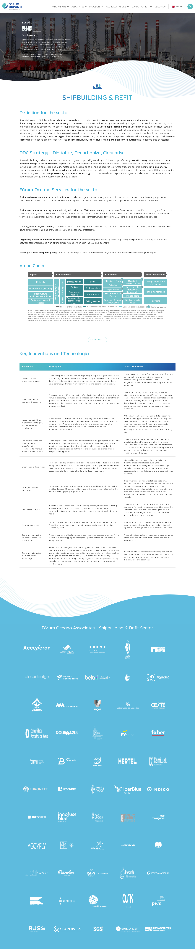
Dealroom (160, 6)
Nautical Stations (117, 6)
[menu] (177, 6)
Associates (79, 6)
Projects (96, 6)
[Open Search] (190, 6)
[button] (97, 339)
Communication (141, 6)
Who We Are (60, 6)
